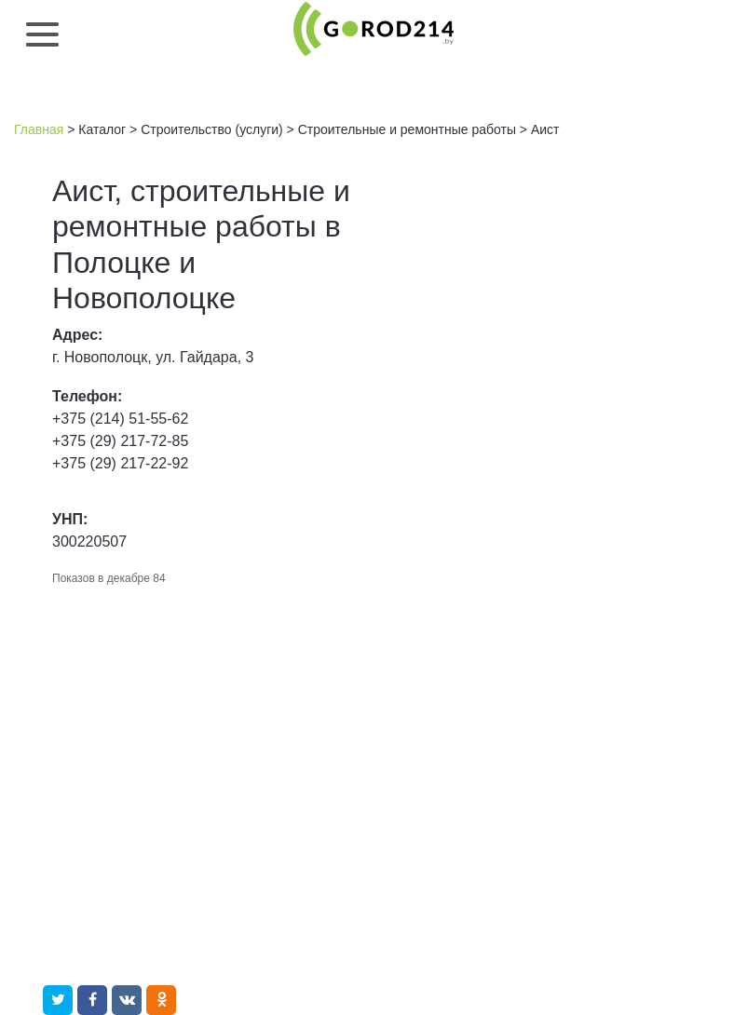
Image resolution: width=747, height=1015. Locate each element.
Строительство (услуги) (212, 129)
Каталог (102, 129)
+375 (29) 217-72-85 (120, 441)
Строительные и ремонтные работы (407, 129)
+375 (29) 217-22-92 (120, 463)
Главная (38, 129)
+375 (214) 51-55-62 (120, 418)
